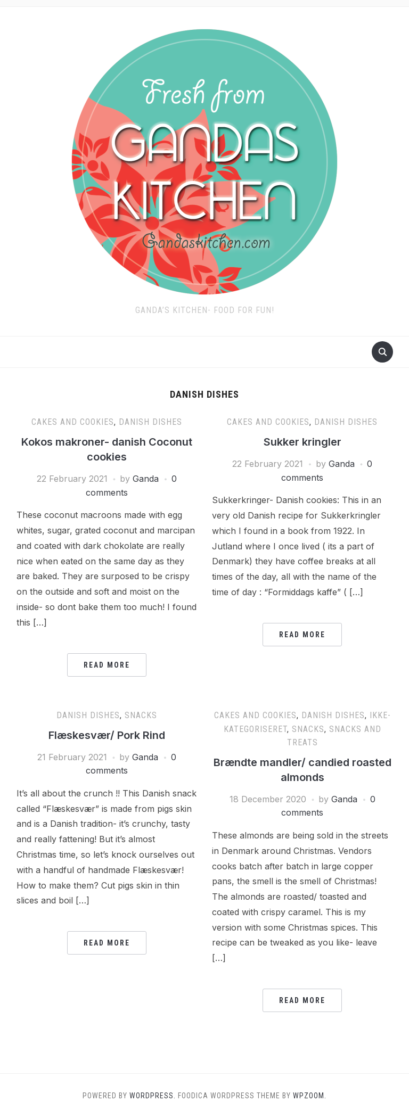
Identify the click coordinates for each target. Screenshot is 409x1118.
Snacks (141, 715)
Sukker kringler (302, 441)
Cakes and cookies (72, 422)
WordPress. (152, 1095)
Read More (107, 665)
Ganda (146, 478)
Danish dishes (150, 422)
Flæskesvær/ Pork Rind (106, 735)
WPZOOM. (309, 1095)
